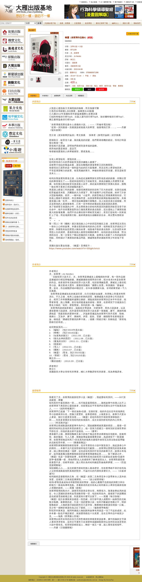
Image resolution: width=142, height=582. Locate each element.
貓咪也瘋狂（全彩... (12, 213)
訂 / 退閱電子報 (106, 2)
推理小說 (107, 86)
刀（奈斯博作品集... (12, 227)
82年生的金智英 (11, 218)
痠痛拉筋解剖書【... (12, 222)
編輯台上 (115, 23)
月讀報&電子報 (50, 23)
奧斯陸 (120, 86)
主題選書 (77, 23)
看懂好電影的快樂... (12, 235)
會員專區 (88, 23)
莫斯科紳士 (9, 200)
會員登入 (84, 2)
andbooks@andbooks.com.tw (87, 580)
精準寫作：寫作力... (12, 205)
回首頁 (139, 2)
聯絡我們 (137, 23)
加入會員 (94, 2)
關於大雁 (126, 23)
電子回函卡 (118, 2)
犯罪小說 (80, 86)
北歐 (74, 86)
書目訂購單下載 (102, 23)
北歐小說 (89, 86)
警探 (114, 86)
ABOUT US (130, 2)
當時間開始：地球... (12, 240)
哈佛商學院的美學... (12, 209)
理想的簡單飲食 (11, 231)
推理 (101, 86)
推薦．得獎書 (65, 23)
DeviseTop (109, 580)
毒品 (96, 86)
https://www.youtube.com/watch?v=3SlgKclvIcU (74, 248)
